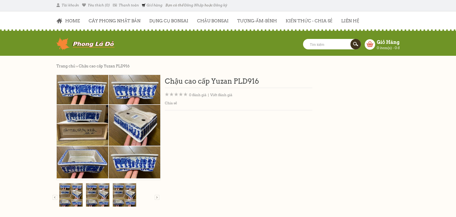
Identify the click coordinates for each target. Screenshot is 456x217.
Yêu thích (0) (96, 5)
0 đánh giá (197, 95)
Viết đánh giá (221, 95)
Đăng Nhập (194, 5)
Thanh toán (126, 5)
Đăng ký (220, 5)
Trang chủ (65, 66)
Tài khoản (67, 5)
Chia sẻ (171, 103)
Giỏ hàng (152, 5)
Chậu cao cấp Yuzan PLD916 (104, 66)
